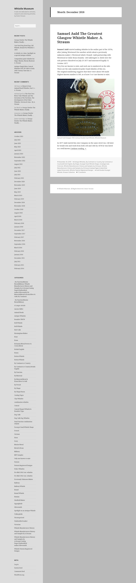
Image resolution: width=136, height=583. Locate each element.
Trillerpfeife (18, 514)
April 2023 (17, 150)
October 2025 (18, 136)
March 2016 (18, 248)
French (16, 431)
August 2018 (18, 213)
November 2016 (19, 241)
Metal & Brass (19, 448)
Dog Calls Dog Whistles (21, 418)
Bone (16, 337)
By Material (18, 376)
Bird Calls (17, 330)
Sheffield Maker (19, 500)
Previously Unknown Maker (23, 479)
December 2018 (19, 202)
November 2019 (19, 185)
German (17, 434)
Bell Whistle (18, 323)
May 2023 (17, 147)
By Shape (17, 388)
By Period (17, 385)
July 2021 (17, 175)
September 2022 (19, 161)
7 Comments (82, 172)
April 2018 (17, 216)
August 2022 (18, 164)
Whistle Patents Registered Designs (81, 170)
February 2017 (19, 237)
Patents (16, 462)
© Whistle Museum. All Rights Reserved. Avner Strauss (75, 189)
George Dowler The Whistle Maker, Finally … (23, 121)
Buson (16, 353)
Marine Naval (18, 445)
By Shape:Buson (19, 392)
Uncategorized (19, 518)
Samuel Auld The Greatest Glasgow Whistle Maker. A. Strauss (80, 37)
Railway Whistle (19, 486)
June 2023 (17, 143)
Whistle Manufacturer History (24, 528)
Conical (16, 406)
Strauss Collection (69, 172)
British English (19, 349)
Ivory (16, 441)
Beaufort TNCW (19, 319)
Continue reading (78, 148)
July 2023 (17, 140)
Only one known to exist (22, 458)
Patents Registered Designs (23, 465)
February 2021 (19, 178)
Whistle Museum (24, 8)
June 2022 (17, 171)
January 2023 (18, 154)
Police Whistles (19, 469)
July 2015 (17, 261)
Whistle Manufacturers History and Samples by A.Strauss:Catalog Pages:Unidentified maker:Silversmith (24, 541)
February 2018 (19, 223)
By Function (18, 372)
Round (16, 490)
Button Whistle (19, 356)
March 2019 (18, 195)
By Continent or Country (22, 363)
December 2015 (19, 258)
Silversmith (18, 507)
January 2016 (18, 255)
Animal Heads (19, 312)
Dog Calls (17, 415)
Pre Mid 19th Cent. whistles (23, 472)
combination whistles (21, 402)
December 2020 (19, 182)
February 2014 (19, 268)
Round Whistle (19, 493)
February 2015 (19, 265)
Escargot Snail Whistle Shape (24, 427)
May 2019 (17, 192)
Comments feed (19, 571)
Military (17, 451)
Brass (16, 340)
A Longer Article (19, 305)
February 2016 (19, 251)
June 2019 (17, 188)
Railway (17, 483)
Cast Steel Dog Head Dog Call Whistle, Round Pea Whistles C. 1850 (24, 48)
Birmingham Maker (21, 333)
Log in (16, 564)
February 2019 (19, 199)
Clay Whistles (18, 399)
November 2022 (19, 157)
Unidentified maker (20, 521)
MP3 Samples (18, 455)
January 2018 (18, 227)
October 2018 (18, 209)
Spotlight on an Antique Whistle (24, 511)
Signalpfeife (18, 504)
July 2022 (17, 168)
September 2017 (19, 234)
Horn (16, 438)
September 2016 (19, 244)
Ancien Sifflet (18, 309)
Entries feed (18, 568)
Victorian (17, 524)
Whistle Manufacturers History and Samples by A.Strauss (82, 166)
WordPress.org (19, 575)
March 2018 (18, 220)
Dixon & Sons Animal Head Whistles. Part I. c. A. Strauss (24, 88)
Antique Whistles (20, 316)
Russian (16, 497)
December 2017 (19, 230)
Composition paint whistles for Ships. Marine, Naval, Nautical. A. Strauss (24, 61)
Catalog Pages (19, 395)
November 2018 (19, 206)
